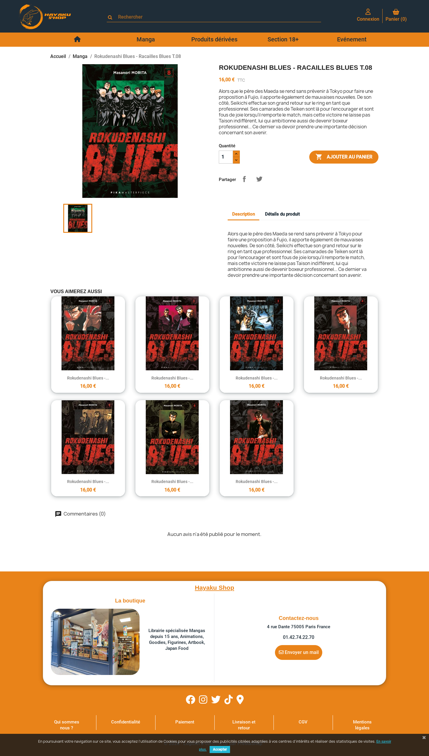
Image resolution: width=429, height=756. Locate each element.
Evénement (352, 39)
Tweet (259, 179)
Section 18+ (283, 39)
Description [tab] (243, 214)
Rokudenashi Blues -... (88, 378)
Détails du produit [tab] (282, 214)
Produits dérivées (214, 39)
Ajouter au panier (343, 157)
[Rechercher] (216, 17)
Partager (244, 179)
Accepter (220, 749)
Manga (146, 39)
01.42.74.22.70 (298, 637)
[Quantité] (226, 157)
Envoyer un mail (299, 652)
